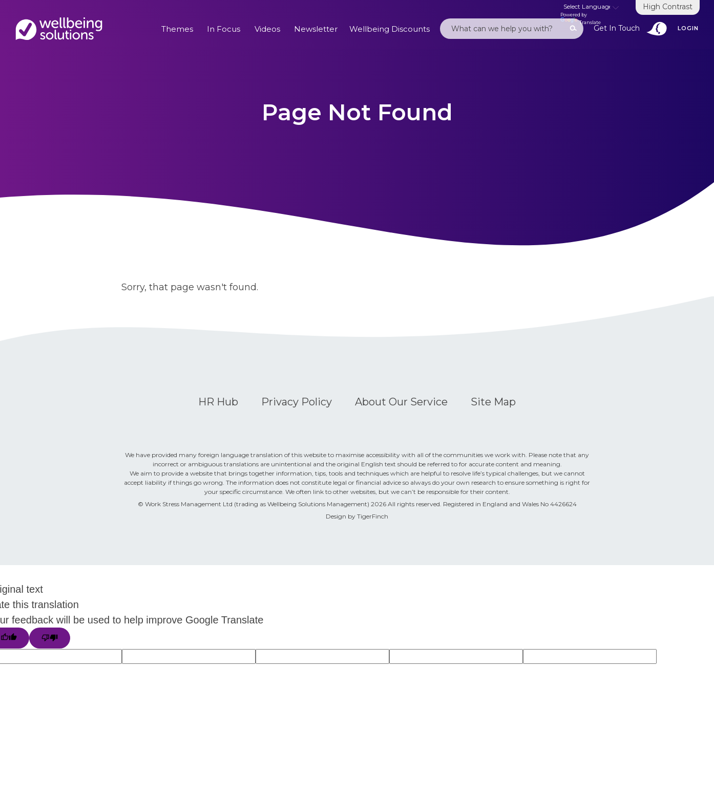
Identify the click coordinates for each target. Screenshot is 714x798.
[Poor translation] (49, 638)
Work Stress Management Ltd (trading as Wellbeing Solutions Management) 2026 (266, 504)
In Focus (223, 29)
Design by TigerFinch (357, 516)
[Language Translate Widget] (591, 7)
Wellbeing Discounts (389, 29)
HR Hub (218, 402)
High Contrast (667, 6)
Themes (177, 29)
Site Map (493, 402)
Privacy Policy (296, 402)
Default (58, 28)
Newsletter (316, 29)
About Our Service (401, 402)
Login (688, 28)
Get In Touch (630, 28)
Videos (267, 29)
